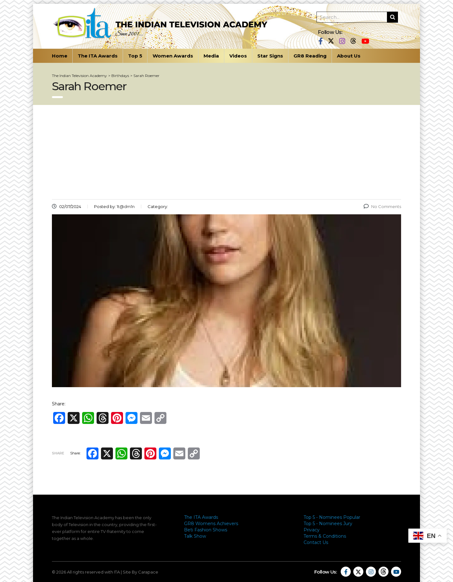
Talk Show (195, 536)
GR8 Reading (310, 56)
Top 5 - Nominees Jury (328, 523)
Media (211, 56)
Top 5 (135, 56)
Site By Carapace (140, 571)
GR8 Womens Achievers (211, 523)
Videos (238, 56)
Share (58, 453)
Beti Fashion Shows (205, 530)
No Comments (382, 206)
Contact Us (316, 542)
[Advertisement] (226, 152)
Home (59, 56)
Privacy (312, 530)
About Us (349, 56)
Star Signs (270, 56)
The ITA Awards (98, 56)
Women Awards (173, 56)
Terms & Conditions (325, 536)
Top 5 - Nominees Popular (332, 517)
